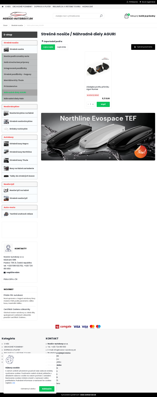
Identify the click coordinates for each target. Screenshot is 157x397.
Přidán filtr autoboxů (13, 295)
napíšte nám (12, 272)
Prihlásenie (133, 2)
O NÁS (8, 6)
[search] (101, 16)
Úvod (5, 25)
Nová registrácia (148, 2)
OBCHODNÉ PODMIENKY (22, 6)
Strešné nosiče (17, 25)
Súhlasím (47, 388)
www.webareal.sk (88, 395)
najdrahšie (61, 47)
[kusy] (90, 104)
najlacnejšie (48, 47)
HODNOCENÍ (87, 6)
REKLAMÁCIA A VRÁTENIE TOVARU (66, 6)
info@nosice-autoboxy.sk (65, 350)
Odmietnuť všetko (28, 389)
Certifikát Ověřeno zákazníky (17, 309)
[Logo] (18, 16)
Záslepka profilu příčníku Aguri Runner (97, 88)
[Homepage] (2, 6)
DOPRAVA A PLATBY (42, 6)
